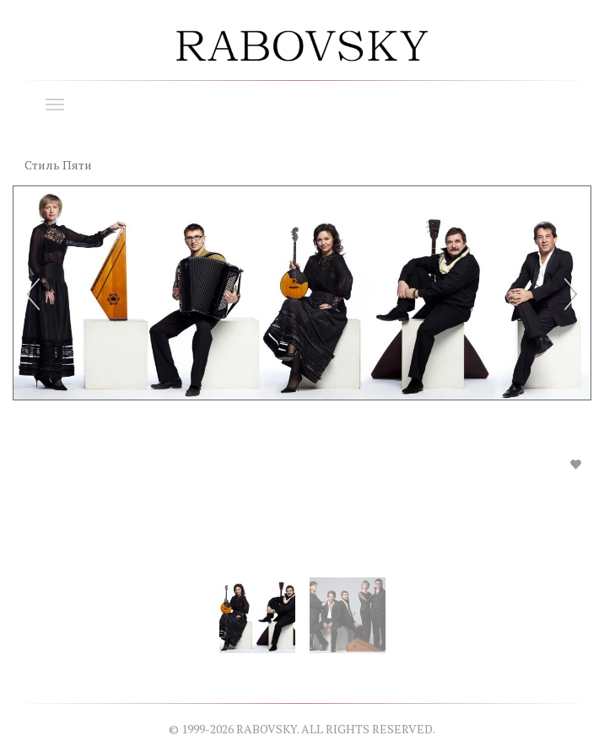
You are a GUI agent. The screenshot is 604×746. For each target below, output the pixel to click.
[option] (302, 342)
